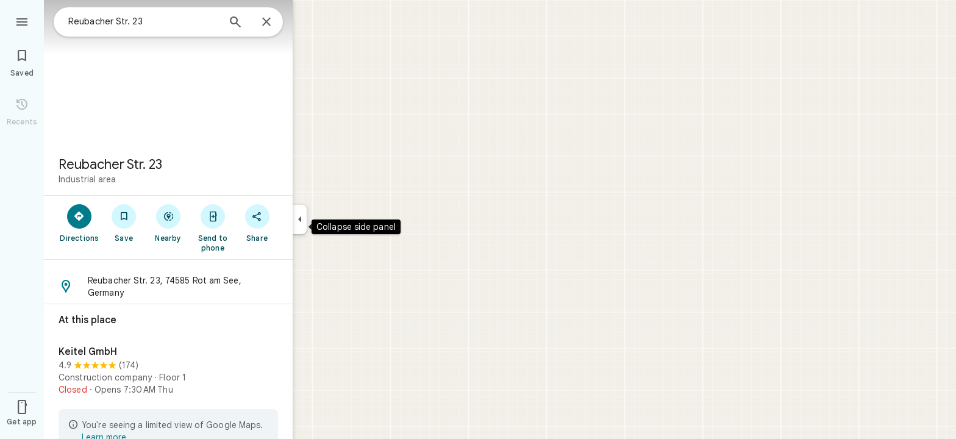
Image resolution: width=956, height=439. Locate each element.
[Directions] (79, 222)
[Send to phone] (212, 227)
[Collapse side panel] (300, 219)
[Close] (266, 22)
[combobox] (143, 21)
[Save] (124, 222)
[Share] (257, 222)
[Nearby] (168, 222)
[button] (168, 286)
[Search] (235, 23)
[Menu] (22, 21)
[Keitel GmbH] (168, 372)
